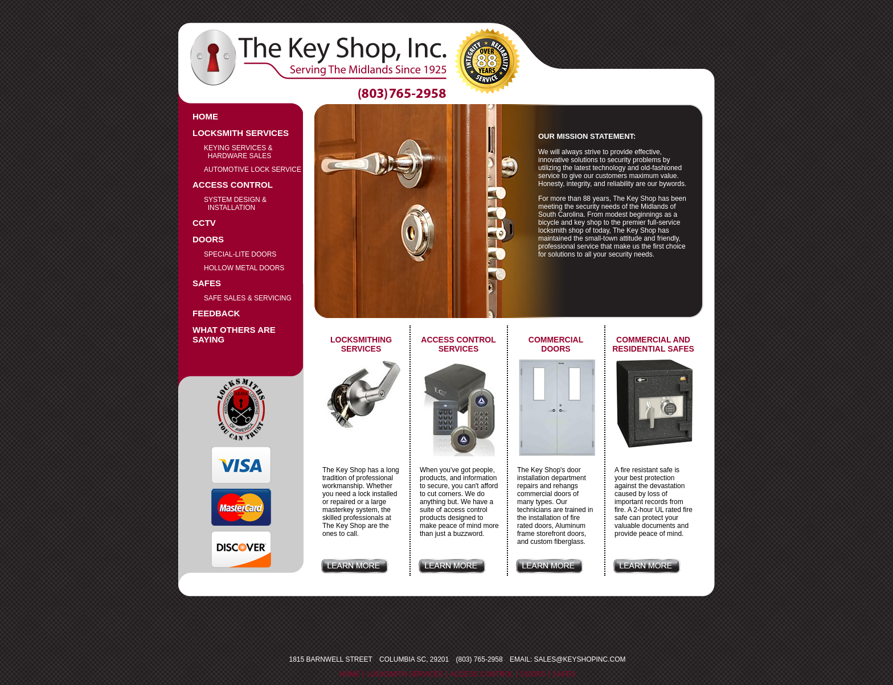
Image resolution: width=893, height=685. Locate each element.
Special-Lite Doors (240, 254)
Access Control (232, 184)
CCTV (204, 223)
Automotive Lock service (252, 170)
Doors (208, 239)
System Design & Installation (235, 204)
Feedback (216, 313)
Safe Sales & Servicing (248, 298)
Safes (206, 283)
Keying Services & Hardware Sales (238, 152)
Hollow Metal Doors (244, 268)
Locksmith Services (240, 133)
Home (205, 116)
